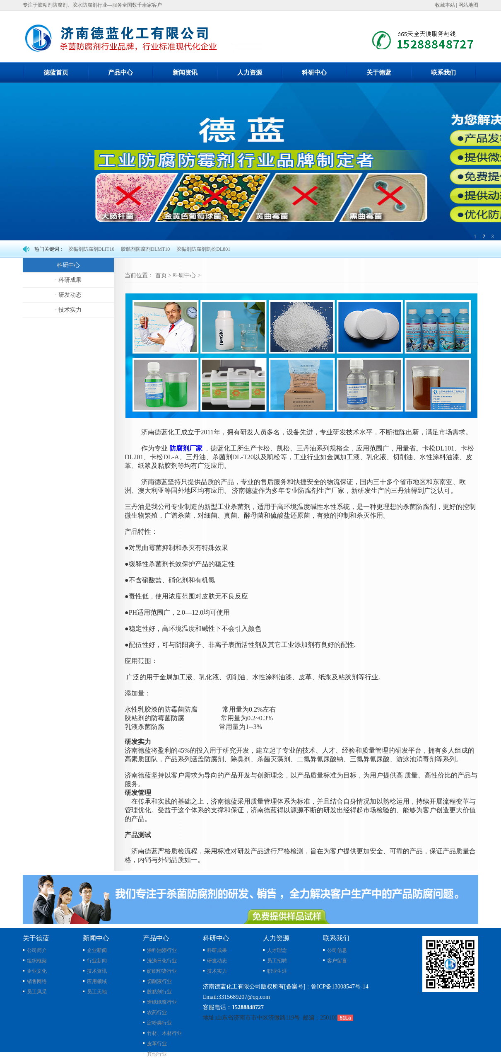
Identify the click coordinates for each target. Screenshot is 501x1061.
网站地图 (468, 5)
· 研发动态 (68, 295)
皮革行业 (157, 1043)
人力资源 (249, 72)
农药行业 (157, 1012)
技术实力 (217, 971)
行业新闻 (97, 961)
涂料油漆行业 (162, 950)
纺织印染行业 (162, 971)
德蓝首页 (55, 72)
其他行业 (157, 1054)
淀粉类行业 (159, 1023)
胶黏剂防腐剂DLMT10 (145, 249)
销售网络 (37, 981)
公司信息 (337, 950)
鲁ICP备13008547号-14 (339, 986)
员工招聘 (277, 961)
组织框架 (37, 961)
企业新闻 (97, 950)
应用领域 (97, 981)
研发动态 (217, 961)
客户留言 (337, 961)
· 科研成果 (68, 280)
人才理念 (277, 950)
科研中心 (314, 72)
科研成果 (217, 950)
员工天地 (97, 992)
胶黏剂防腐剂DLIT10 (91, 249)
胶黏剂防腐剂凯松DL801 (203, 249)
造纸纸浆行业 (162, 1002)
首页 (161, 275)
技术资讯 (97, 971)
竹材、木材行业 (164, 1033)
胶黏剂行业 (159, 992)
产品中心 (120, 72)
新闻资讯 (185, 72)
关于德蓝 (378, 72)
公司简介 (37, 950)
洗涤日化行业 (162, 961)
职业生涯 (277, 971)
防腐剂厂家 (185, 448)
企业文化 (37, 971)
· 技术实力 (68, 310)
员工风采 (37, 992)
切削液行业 (159, 981)
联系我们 (443, 72)
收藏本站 (445, 5)
